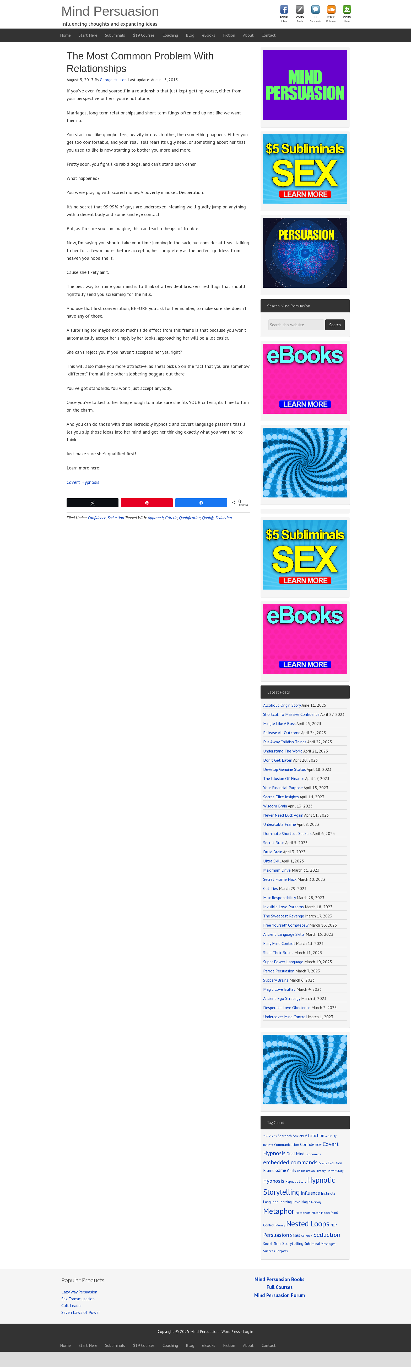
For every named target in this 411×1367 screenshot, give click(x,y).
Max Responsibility (279, 897)
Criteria (171, 517)
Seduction (115, 517)
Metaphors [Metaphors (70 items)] (303, 1213)
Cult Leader (71, 1305)
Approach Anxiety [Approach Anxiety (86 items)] (291, 1135)
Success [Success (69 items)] (269, 1251)
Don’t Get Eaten (277, 760)
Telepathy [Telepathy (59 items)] (282, 1251)
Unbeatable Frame (279, 824)
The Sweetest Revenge (283, 915)
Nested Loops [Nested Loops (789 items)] (307, 1223)
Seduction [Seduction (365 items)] (326, 1235)
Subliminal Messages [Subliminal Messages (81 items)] (320, 1244)
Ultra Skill (272, 861)
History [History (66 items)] (321, 1171)
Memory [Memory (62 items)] (316, 1202)
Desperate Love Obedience (286, 1007)
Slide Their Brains (278, 952)
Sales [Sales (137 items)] (295, 1235)
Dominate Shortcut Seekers (287, 833)
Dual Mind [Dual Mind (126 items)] (295, 1153)
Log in (248, 1331)
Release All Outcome (281, 732)
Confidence (97, 517)
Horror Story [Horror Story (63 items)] (335, 1171)
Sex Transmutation (78, 1298)
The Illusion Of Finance (283, 778)
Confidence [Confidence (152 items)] (311, 1144)
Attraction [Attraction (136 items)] (314, 1135)
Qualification (190, 517)
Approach (156, 517)
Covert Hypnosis (83, 482)
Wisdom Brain (275, 806)
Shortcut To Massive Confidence (291, 714)
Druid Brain (272, 851)
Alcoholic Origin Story (282, 705)
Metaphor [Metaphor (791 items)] (278, 1211)
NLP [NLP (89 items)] (334, 1225)
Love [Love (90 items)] (296, 1201)
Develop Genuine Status (284, 769)
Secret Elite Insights (281, 796)
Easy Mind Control (279, 943)
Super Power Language (283, 961)
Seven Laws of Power (80, 1312)
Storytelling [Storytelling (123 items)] (292, 1243)
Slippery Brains (275, 980)
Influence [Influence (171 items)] (310, 1193)
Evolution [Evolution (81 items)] (335, 1163)
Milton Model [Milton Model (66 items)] (321, 1213)
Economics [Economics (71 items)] (313, 1154)
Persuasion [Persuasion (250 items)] (276, 1234)
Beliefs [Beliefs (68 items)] (268, 1145)
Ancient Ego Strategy (281, 998)
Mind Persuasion (110, 11)
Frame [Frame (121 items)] (268, 1170)
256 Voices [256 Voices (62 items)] (270, 1136)
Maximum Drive (277, 870)
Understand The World (282, 751)
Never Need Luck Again (283, 815)
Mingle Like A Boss (279, 723)
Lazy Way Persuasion (79, 1291)
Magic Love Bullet (279, 989)
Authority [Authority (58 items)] (331, 1136)
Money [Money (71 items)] (280, 1225)
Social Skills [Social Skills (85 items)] (272, 1243)
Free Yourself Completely (285, 925)
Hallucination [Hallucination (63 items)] (306, 1171)
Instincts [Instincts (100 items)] (328, 1193)
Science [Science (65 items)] (306, 1236)
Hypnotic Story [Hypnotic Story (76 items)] (295, 1181)
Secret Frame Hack (279, 879)
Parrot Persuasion (278, 970)
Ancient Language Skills (284, 934)
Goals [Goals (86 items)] (291, 1170)
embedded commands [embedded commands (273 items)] (290, 1162)
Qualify (208, 517)
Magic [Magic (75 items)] (305, 1202)
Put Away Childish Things (284, 741)
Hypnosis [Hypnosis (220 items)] (273, 1180)
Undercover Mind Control (285, 1016)
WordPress (230, 1331)
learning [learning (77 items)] (286, 1202)
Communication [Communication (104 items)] (286, 1144)
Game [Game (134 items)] (280, 1170)
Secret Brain (273, 842)
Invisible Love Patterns (283, 906)
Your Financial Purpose (283, 787)
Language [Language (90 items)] (271, 1201)
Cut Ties (270, 888)
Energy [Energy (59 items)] (322, 1163)
